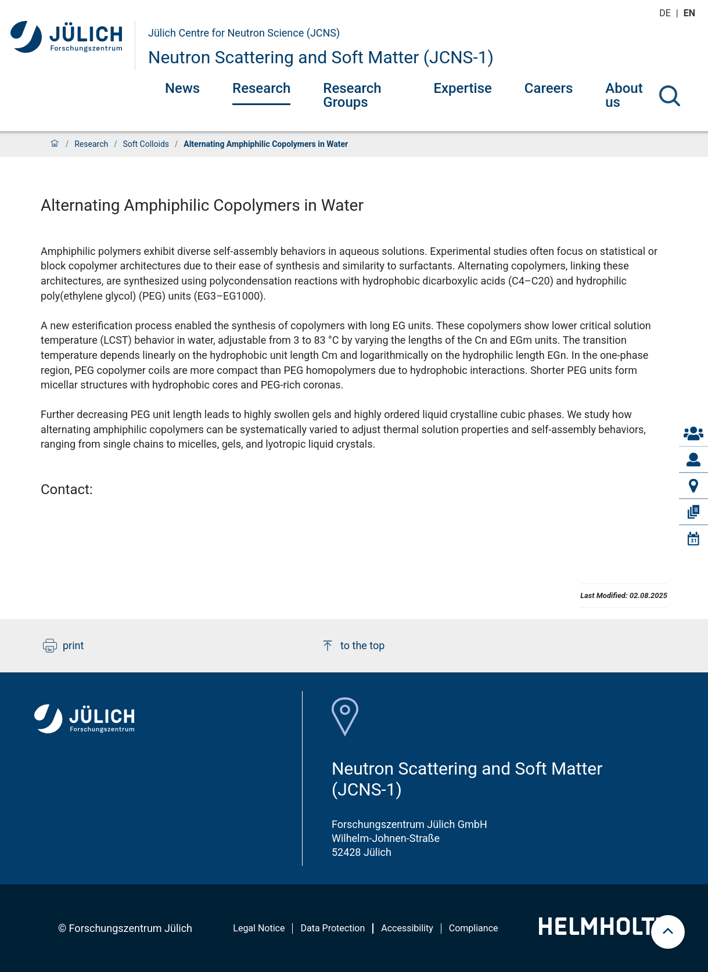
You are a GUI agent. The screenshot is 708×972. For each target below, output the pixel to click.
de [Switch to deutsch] (666, 13)
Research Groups (352, 95)
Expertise (462, 88)
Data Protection (332, 928)
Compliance (473, 928)
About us (623, 95)
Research (261, 88)
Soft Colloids (146, 144)
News (182, 88)
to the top (352, 646)
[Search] (669, 95)
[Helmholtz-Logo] (603, 931)
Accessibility (407, 928)
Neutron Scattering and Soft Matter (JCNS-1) (321, 57)
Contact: (67, 489)
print (63, 646)
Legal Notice (259, 928)
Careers (548, 88)
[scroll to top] (668, 932)
